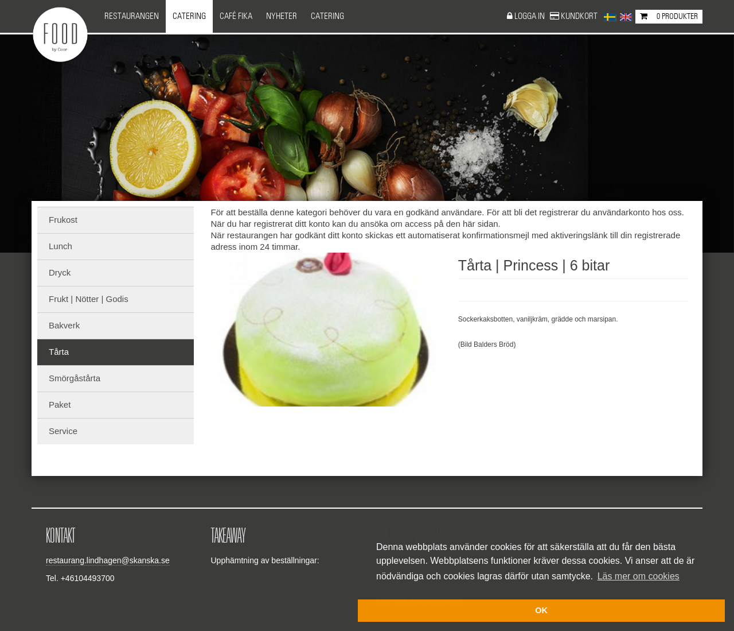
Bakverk (64, 325)
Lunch (60, 246)
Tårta (59, 352)
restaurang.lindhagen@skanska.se (108, 560)
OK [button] (541, 610)
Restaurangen (131, 16)
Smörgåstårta (74, 378)
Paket (60, 404)
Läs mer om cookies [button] (639, 576)
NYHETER (281, 16)
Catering (189, 16)
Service (63, 431)
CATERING (327, 16)
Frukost (63, 219)
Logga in (530, 16)
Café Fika (236, 16)
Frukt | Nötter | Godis (88, 299)
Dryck (60, 272)
